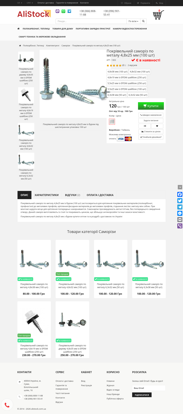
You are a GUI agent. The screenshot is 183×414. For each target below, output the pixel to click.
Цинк (112, 121)
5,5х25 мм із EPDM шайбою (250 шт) (127, 83)
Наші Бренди (113, 394)
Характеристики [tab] (47, 195)
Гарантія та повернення (67, 2)
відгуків (133, 65)
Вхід (161, 3)
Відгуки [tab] (72, 195)
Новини (110, 381)
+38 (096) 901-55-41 (111, 12)
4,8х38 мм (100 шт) (117, 71)
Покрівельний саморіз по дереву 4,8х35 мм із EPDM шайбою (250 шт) (26, 68)
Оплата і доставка (45, 2)
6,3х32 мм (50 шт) (138, 94)
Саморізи (107, 231)
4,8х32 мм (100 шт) (140, 71)
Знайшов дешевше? (151, 137)
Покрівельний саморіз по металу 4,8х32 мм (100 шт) (26, 136)
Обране (127, 3)
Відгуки (59, 402)
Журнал (110, 385)
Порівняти (145, 3)
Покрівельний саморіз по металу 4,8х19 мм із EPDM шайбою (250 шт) (26, 103)
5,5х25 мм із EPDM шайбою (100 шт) (127, 89)
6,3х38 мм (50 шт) (117, 94)
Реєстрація (86, 385)
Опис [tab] (24, 195)
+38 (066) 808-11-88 (88, 12)
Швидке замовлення (151, 115)
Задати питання (151, 120)
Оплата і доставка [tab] (100, 195)
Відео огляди (113, 389)
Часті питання (63, 393)
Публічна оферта (115, 398)
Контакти (84, 2)
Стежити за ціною (151, 131)
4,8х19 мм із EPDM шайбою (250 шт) (127, 77)
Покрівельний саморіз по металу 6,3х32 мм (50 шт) (26, 166)
